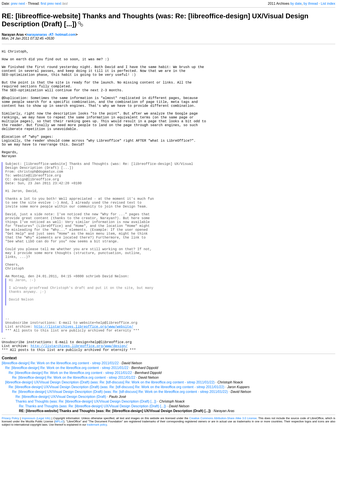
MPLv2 (59, 489)
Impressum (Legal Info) (36, 486)
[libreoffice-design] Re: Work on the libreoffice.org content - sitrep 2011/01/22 (60, 431)
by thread (310, 3)
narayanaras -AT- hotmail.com (51, 34)
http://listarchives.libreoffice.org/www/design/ (79, 413)
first (43, 3)
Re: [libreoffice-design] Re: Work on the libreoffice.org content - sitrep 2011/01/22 (67, 436)
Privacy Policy (10, 486)
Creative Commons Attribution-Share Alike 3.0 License (223, 486)
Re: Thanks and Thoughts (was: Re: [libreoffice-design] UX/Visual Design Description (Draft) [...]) (92, 474)
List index (328, 3)
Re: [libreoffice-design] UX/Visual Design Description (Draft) (60, 465)
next (21, 3)
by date (296, 3)
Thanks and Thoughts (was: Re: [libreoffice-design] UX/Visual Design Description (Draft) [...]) (85, 469)
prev (14, 3)
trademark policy (97, 492)
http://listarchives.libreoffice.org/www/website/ (83, 389)
